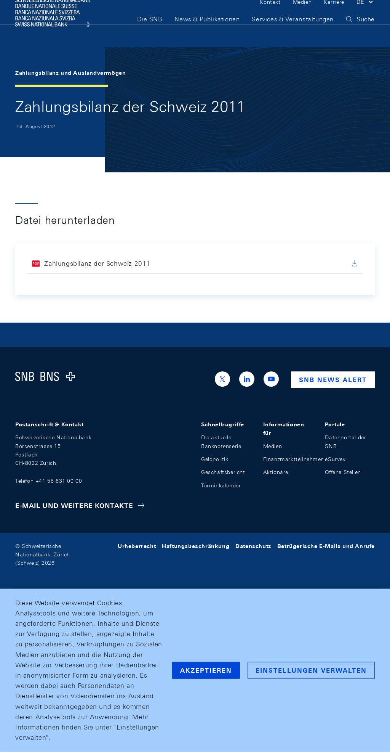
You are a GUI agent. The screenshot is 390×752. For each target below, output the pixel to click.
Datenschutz (253, 546)
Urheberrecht (137, 546)
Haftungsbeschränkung (195, 546)
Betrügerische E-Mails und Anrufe (326, 546)
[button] (365, 14)
